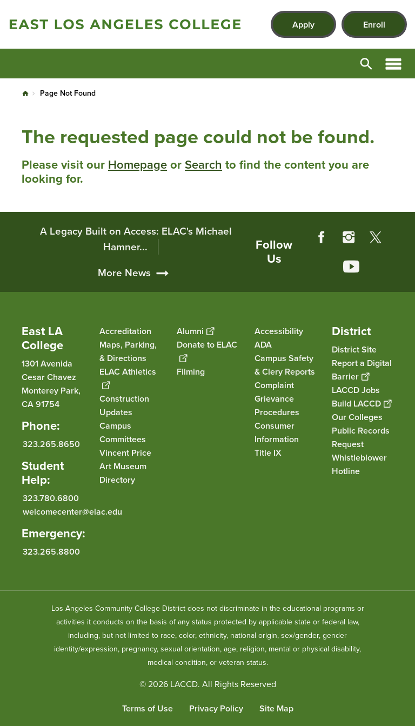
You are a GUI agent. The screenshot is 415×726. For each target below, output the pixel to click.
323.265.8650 (51, 444)
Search (203, 165)
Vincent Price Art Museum (125, 459)
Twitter (375, 237)
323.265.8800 (51, 551)
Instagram (348, 237)
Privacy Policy (216, 708)
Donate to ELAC (207, 351)
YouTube (351, 266)
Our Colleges (357, 417)
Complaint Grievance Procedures (277, 398)
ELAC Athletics (127, 378)
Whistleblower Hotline (359, 464)
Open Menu (393, 63)
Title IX (268, 453)
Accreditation (125, 331)
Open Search (366, 63)
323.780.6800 (51, 497)
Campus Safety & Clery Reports (285, 365)
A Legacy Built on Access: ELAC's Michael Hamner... (136, 239)
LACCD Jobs (356, 390)
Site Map (276, 708)
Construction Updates (124, 405)
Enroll (374, 24)
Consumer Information (277, 432)
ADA (263, 344)
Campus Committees (122, 432)
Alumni (195, 331)
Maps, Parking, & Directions (128, 351)
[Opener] (404, 281)
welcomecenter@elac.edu (72, 511)
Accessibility (279, 331)
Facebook (321, 237)
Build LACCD (361, 403)
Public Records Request (361, 437)
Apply (303, 24)
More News (124, 273)
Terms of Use (147, 708)
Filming (191, 371)
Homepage (137, 165)
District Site (354, 349)
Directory (117, 480)
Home (25, 93)
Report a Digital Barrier (362, 370)
